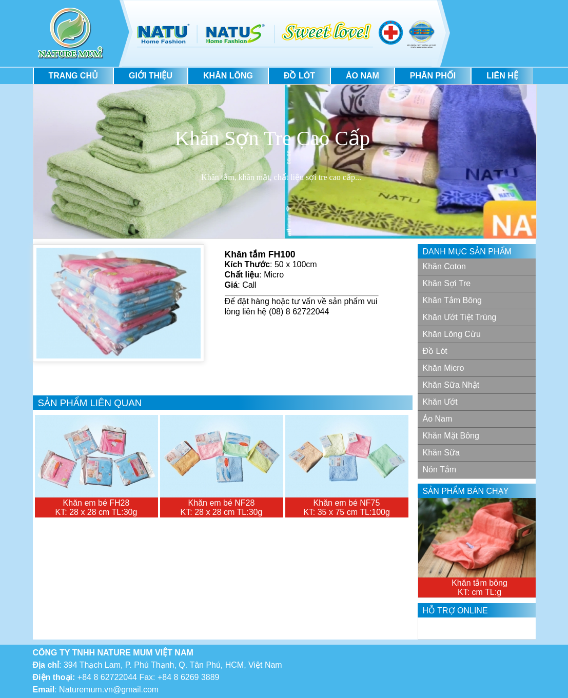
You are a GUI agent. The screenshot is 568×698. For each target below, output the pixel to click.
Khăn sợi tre (447, 283)
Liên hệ (502, 75)
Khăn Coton (444, 266)
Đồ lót (299, 75)
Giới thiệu (150, 75)
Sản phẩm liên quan (90, 402)
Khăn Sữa (441, 452)
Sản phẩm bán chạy (466, 491)
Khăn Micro (443, 368)
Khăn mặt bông (451, 435)
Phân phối (433, 75)
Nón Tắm (440, 469)
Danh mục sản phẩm (467, 251)
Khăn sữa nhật (451, 385)
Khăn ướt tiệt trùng (460, 317)
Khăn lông (228, 75)
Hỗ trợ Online (455, 610)
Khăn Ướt (440, 401)
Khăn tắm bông (452, 300)
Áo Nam (362, 75)
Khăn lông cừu (452, 334)
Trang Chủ (73, 75)
